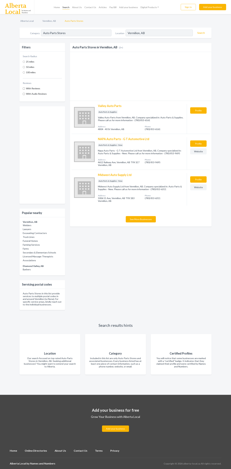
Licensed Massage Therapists (38, 256)
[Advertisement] (42, 155)
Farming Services (31, 244)
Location (120, 33)
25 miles (30, 61)
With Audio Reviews (36, 93)
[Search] (200, 33)
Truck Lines (28, 237)
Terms (99, 450)
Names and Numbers (42, 463)
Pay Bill (112, 7)
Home (57, 7)
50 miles (30, 67)
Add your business (128, 7)
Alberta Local (27, 20)
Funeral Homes (30, 240)
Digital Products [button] (149, 7)
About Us (77, 7)
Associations (29, 260)
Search (65, 7)
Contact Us (90, 7)
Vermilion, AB (49, 20)
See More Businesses (141, 219)
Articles (103, 7)
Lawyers (27, 229)
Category (35, 33)
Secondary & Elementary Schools (39, 252)
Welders (27, 225)
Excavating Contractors (35, 233)
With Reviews (33, 88)
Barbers (27, 269)
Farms (26, 248)
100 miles (31, 72)
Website (198, 151)
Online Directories (36, 450)
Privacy (114, 450)
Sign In (188, 7)
